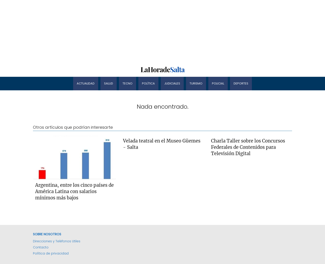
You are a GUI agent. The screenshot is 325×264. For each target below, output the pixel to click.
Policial (218, 83)
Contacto (41, 247)
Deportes (241, 83)
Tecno (127, 83)
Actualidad (86, 83)
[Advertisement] (135, 31)
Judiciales (172, 83)
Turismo (196, 83)
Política (148, 83)
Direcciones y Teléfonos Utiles (56, 241)
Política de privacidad (51, 253)
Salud (108, 83)
